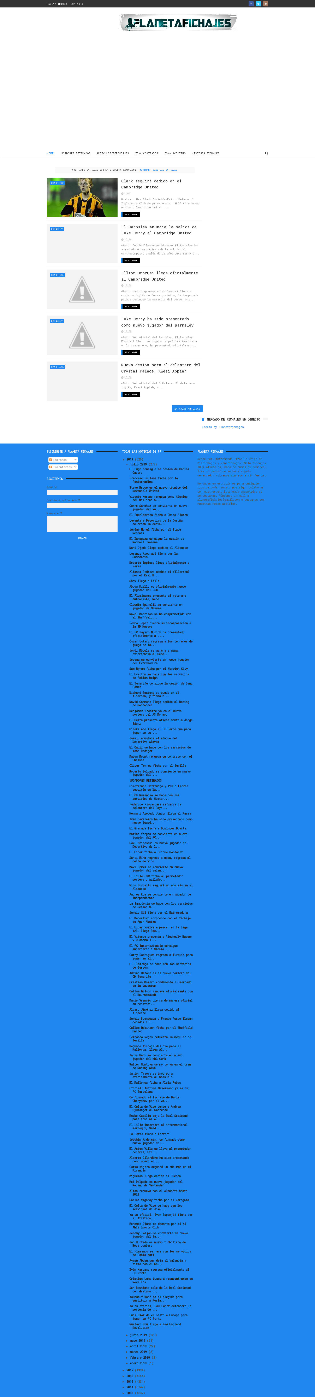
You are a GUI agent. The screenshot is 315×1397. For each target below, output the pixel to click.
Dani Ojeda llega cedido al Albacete (158, 523)
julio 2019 (139, 439)
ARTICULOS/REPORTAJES (113, 153)
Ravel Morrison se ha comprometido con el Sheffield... (160, 590)
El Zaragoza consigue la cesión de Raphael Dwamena (156, 515)
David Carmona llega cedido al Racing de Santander (159, 678)
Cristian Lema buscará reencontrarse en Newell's (161, 1255)
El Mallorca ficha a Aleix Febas (155, 1058)
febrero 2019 (140, 1332)
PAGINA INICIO (57, 3)
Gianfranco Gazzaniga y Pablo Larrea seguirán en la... (158, 763)
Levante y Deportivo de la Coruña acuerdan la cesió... (156, 497)
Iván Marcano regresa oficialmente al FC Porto (159, 1246)
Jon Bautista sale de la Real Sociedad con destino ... (160, 1264)
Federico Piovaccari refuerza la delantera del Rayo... (155, 781)
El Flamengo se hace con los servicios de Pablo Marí (160, 1228)
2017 (130, 1345)
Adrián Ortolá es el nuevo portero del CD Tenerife (160, 949)
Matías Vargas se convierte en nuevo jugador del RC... (158, 810)
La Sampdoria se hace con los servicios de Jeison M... (161, 880)
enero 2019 (139, 1338)
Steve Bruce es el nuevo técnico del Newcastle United (158, 464)
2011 (130, 1379)
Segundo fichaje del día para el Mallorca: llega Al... (155, 1022)
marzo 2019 (139, 1327)
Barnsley (57, 228)
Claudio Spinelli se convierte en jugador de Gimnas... (155, 581)
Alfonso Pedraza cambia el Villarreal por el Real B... (159, 548)
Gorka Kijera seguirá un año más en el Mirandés (160, 1143)
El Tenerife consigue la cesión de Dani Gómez (160, 660)
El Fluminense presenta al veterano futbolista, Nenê (157, 572)
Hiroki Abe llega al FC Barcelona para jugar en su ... (160, 706)
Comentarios (60, 442)
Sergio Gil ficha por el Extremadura (158, 888)
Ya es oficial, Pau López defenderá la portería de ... (160, 1282)
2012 (130, 1373)
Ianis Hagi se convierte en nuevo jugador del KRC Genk (155, 1031)
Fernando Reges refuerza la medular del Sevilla (161, 1013)
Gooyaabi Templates (119, 1391)
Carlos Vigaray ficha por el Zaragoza (159, 1175)
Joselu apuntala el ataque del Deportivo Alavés (153, 715)
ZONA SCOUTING (175, 153)
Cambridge (57, 182)
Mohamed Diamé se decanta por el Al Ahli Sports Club (157, 1200)
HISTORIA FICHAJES (206, 153)
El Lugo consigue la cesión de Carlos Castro (159, 446)
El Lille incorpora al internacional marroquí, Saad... (158, 1101)
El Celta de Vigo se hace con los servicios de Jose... (155, 1182)
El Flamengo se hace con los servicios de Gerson (160, 940)
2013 (130, 1368)
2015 (130, 1356)
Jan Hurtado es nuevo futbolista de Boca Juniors (157, 1218)
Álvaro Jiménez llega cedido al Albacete (154, 986)
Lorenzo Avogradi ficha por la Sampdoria (153, 530)
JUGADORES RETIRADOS (75, 153)
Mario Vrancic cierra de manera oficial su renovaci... (160, 977)
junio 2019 (139, 1310)
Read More (120, 214)
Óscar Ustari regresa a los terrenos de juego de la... (160, 618)
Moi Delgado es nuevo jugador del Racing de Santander (156, 1158)
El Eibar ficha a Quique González (156, 827)
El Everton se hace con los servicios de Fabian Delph (159, 651)
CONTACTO (77, 3)
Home (50, 153)
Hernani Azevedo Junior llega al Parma (160, 788)
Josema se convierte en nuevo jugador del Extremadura (159, 636)
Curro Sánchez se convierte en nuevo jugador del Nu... (158, 482)
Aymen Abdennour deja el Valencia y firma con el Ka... (157, 1237)
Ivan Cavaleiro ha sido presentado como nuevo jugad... (160, 795)
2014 (130, 1362)
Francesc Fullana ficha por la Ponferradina (153, 455)
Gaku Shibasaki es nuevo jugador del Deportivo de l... (158, 819)
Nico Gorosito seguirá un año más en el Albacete (161, 862)
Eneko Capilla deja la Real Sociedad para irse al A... (158, 1092)
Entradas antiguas (179, 407)
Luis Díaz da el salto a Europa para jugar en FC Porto (158, 1292)
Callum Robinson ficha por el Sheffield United (160, 1004)
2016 (130, 1351)
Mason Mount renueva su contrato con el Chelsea (160, 733)
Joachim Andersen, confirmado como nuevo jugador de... (157, 1116)
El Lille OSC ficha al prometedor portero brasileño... (156, 852)
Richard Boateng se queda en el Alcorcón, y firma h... (154, 669)
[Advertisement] (76, 79)
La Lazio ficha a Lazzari (149, 1109)
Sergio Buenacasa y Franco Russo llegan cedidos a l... (160, 995)
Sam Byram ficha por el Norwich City (158, 644)
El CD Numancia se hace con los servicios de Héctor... (154, 772)
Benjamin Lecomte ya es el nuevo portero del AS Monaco (155, 687)
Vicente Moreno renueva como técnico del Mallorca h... (158, 473)
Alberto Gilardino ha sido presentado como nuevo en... (159, 1134)
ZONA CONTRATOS (146, 153)
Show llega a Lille (144, 556)
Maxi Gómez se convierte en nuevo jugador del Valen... (156, 843)
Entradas (58, 435)
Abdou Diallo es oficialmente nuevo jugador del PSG (157, 563)
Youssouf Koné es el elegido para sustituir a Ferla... (156, 1273)
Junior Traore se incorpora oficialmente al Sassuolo (151, 1050)
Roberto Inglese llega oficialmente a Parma (159, 539)
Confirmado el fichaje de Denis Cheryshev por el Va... (154, 1074)
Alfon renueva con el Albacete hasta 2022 (158, 1167)
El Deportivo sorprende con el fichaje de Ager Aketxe (160, 895)
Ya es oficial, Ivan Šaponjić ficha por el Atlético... (161, 1191)
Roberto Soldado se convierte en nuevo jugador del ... (160, 748)
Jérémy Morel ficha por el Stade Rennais (155, 506)
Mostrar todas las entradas (154, 169)
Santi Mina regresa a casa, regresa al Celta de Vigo (160, 834)
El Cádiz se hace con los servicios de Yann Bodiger (160, 724)
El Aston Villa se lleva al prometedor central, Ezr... (160, 1125)
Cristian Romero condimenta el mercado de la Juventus (160, 959)
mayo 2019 (138, 1315)
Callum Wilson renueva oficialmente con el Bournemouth (161, 968)
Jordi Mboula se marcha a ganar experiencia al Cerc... (154, 627)
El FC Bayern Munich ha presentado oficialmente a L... (156, 608)
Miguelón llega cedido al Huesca (155, 1151)
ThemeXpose (70, 1391)
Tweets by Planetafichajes (223, 176)
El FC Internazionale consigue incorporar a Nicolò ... (153, 922)
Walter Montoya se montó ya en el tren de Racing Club (160, 1041)
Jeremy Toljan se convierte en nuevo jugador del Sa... (158, 1209)
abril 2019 (139, 1321)
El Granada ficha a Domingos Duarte (157, 803)
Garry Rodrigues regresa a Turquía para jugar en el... (161, 931)
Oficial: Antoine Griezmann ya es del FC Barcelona (159, 1065)
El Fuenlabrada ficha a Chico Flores (158, 490)
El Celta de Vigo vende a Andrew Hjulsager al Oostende (155, 1083)
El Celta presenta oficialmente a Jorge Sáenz (160, 696)
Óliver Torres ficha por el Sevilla (157, 740)
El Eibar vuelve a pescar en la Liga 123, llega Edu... (158, 904)
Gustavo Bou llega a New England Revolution (155, 1301)
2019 (130, 434)
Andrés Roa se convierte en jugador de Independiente (160, 871)
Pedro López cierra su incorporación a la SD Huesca (160, 599)
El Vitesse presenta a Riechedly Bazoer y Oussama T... (160, 913)
